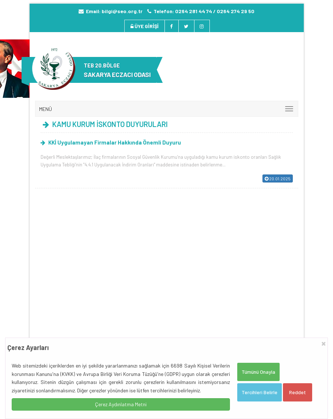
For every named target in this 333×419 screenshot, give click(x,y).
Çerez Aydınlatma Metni (121, 404)
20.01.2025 (278, 178)
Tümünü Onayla (258, 372)
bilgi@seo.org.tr (122, 11)
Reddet (297, 392)
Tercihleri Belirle (259, 392)
